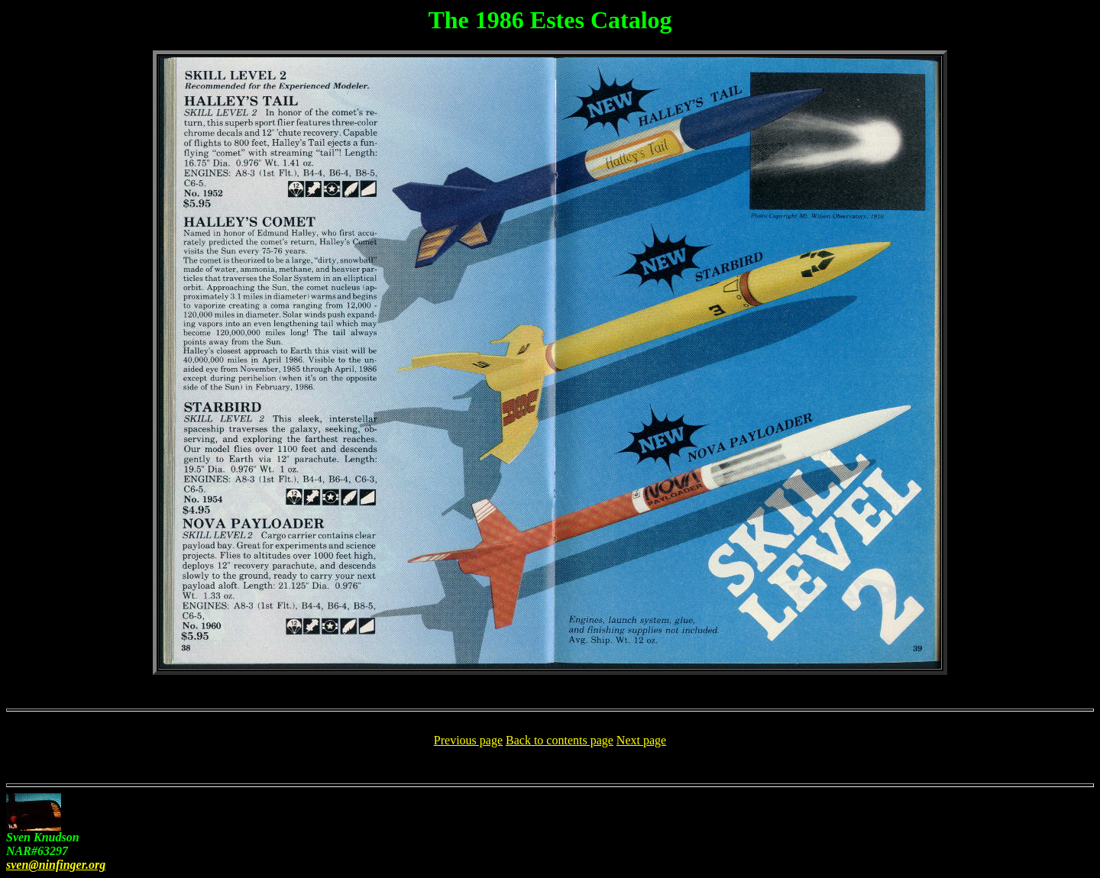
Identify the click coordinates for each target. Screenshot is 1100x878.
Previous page (468, 740)
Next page (641, 740)
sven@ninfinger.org (55, 864)
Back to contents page (559, 740)
